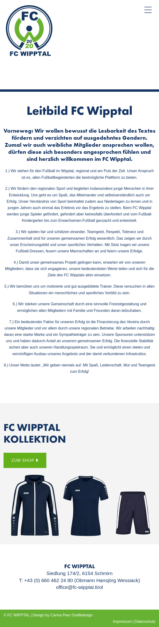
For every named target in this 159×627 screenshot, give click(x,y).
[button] (148, 10)
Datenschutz (145, 621)
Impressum (122, 621)
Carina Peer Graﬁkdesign (71, 615)
